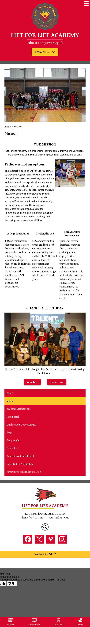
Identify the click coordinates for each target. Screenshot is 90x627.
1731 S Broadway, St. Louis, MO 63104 (45, 514)
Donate (80, 622)
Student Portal (34, 622)
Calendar (10, 622)
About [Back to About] (7, 126)
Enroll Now (58, 622)
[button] (45, 52)
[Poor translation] (12, 583)
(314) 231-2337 (37, 517)
